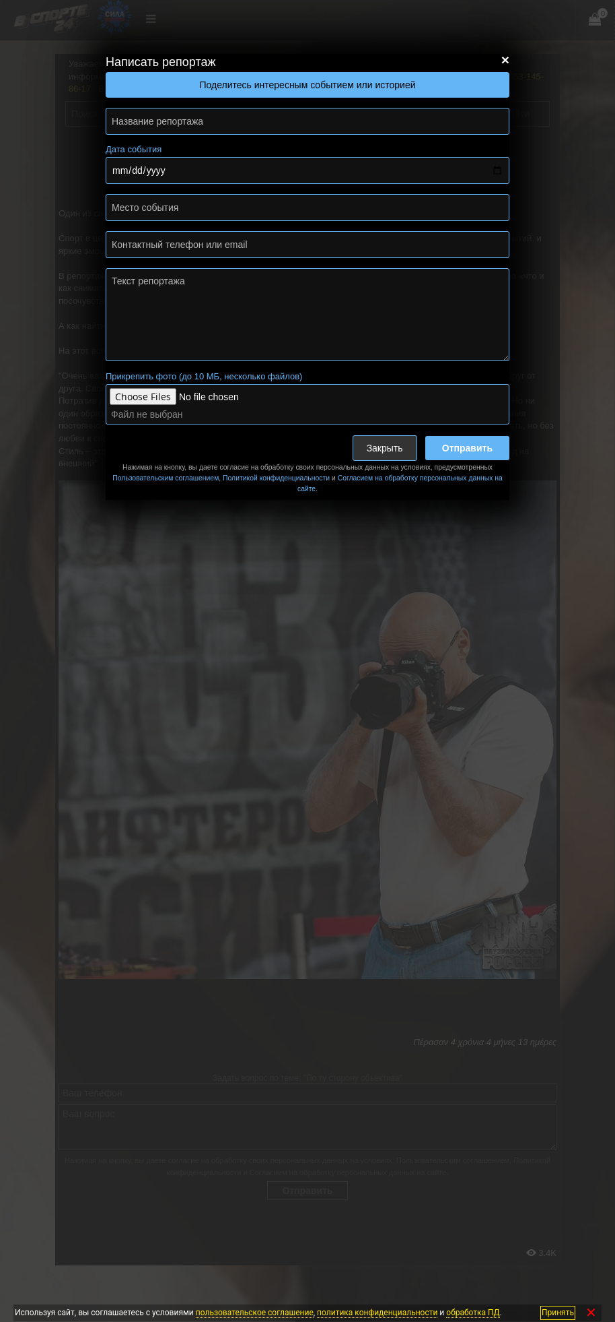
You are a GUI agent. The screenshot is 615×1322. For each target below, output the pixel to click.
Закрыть (385, 448)
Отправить (467, 448)
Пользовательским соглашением (165, 478)
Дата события (133, 149)
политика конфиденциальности (377, 1312)
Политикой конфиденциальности (276, 478)
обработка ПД (472, 1312)
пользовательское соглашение (255, 1312)
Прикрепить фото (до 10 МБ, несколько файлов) (204, 376)
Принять (558, 1312)
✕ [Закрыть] (591, 1313)
